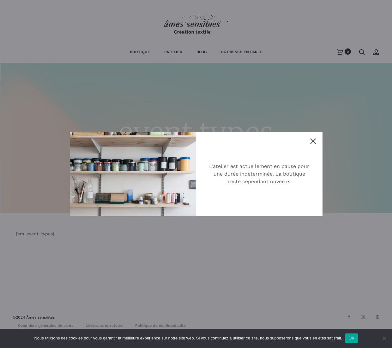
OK (351, 338)
